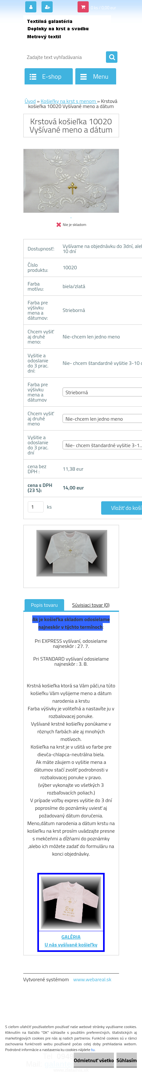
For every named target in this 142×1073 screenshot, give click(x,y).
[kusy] (36, 506)
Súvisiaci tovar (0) (90, 605)
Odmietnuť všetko (94, 1060)
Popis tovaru (44, 605)
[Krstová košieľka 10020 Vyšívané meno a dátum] (71, 556)
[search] (111, 57)
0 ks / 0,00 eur (103, 7)
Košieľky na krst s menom (69, 101)
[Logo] (67, 31)
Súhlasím (126, 1060)
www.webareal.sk (92, 979)
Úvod (30, 101)
